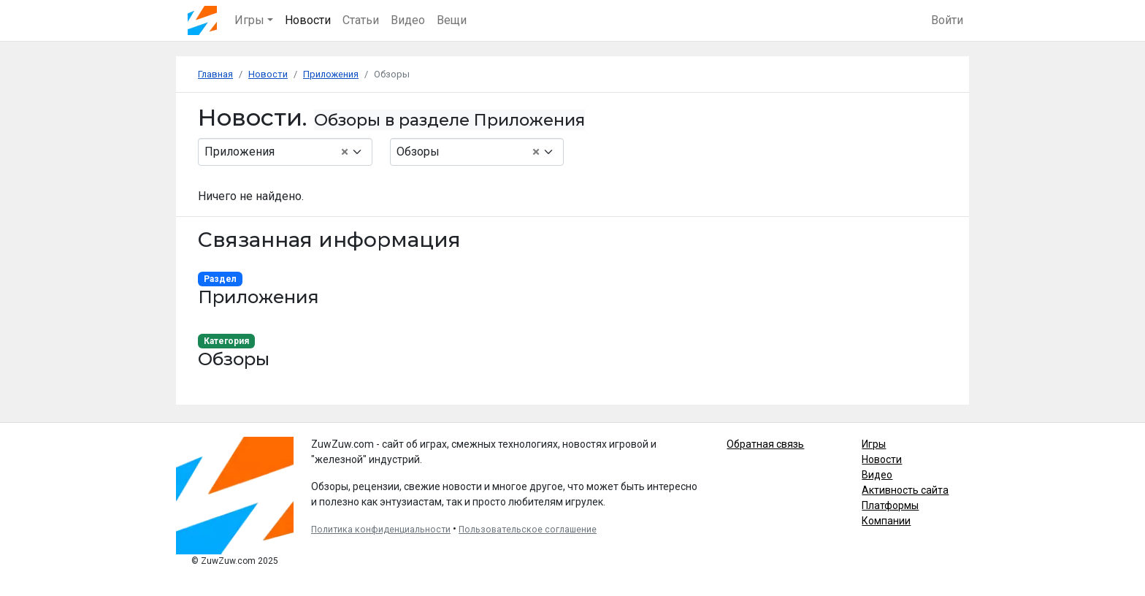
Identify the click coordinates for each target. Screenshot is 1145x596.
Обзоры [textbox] (468, 152)
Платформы (890, 505)
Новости (308, 20)
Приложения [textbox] (276, 152)
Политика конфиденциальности (381, 529)
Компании (886, 521)
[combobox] (285, 152)
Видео (408, 20)
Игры (874, 444)
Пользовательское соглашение (528, 529)
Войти (947, 20)
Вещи (452, 20)
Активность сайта (905, 490)
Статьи (360, 20)
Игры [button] (249, 20)
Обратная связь (765, 444)
